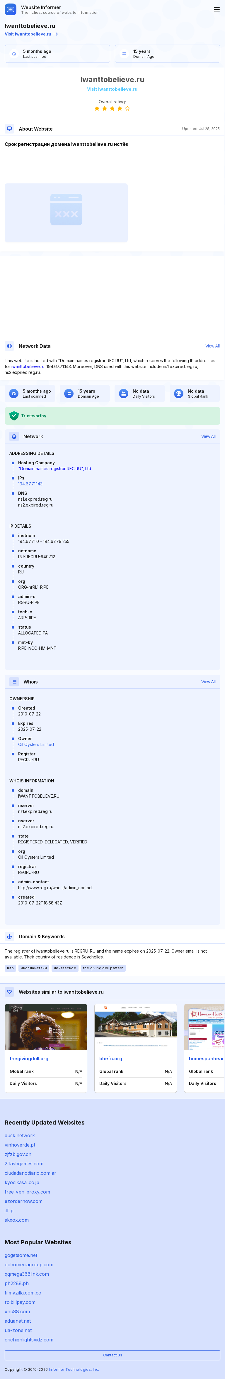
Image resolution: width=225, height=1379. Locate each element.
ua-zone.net (18, 1330)
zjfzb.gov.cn (18, 1154)
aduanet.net (18, 1321)
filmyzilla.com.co (23, 1293)
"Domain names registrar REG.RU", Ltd (54, 468)
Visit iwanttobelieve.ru (31, 33)
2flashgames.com (24, 1164)
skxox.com (17, 1220)
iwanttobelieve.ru (28, 366)
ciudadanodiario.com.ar (30, 1173)
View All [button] (212, 346)
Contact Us (112, 1355)
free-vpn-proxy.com (27, 1192)
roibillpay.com (20, 1302)
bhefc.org (110, 1058)
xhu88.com (17, 1311)
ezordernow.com (23, 1201)
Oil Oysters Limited (36, 744)
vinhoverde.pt (20, 1145)
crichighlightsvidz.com (29, 1340)
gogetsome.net (21, 1255)
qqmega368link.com (27, 1274)
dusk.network (20, 1135)
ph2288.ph (17, 1283)
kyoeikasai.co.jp (22, 1182)
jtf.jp (9, 1210)
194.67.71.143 (30, 483)
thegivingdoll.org (29, 1058)
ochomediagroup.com (29, 1264)
